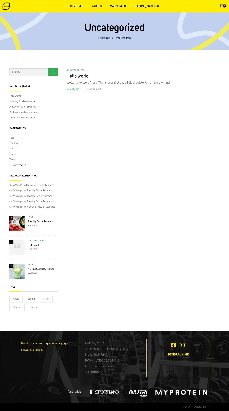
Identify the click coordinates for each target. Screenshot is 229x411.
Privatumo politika (32, 349)
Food (11, 138)
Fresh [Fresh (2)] (46, 299)
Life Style (13, 143)
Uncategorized (19, 165)
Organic (13, 154)
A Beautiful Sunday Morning (22, 107)
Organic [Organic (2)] (17, 307)
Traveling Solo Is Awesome (22, 101)
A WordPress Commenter (25, 185)
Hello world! (15, 96)
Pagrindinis (104, 38)
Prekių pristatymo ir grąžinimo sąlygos (45, 343)
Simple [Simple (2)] (33, 307)
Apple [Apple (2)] (16, 299)
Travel (12, 159)
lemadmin (74, 89)
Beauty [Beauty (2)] (31, 299)
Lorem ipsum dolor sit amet (22, 118)
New (11, 149)
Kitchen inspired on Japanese (23, 112)
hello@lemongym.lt (102, 367)
